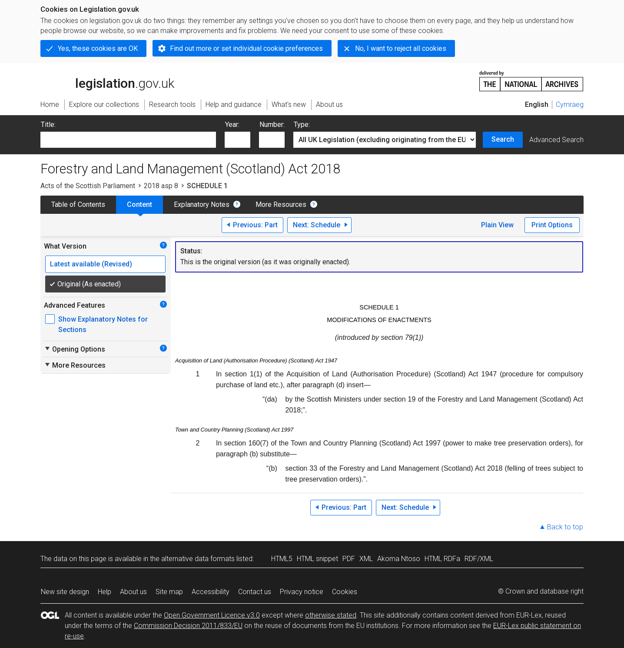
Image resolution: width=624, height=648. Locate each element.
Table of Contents (78, 204)
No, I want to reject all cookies (400, 48)
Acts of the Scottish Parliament (87, 186)
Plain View (497, 225)
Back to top (565, 527)
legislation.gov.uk (107, 80)
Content (139, 204)
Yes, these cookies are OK (98, 48)
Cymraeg (570, 104)
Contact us (254, 592)
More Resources (281, 204)
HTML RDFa (442, 559)
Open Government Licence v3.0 (212, 615)
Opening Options (74, 349)
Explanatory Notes (201, 204)
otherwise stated (330, 615)
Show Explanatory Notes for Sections (103, 324)
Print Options (552, 225)
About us (133, 592)
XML (366, 559)
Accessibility (210, 592)
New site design (65, 592)
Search (502, 139)
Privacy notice (301, 592)
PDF (348, 559)
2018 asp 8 (161, 186)
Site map (169, 592)
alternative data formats (198, 559)
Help (104, 592)
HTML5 (281, 559)
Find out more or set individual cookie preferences (246, 48)
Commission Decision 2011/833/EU (188, 625)
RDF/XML (479, 559)
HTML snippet (317, 559)
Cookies (344, 592)
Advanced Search (556, 140)
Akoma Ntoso (398, 559)
